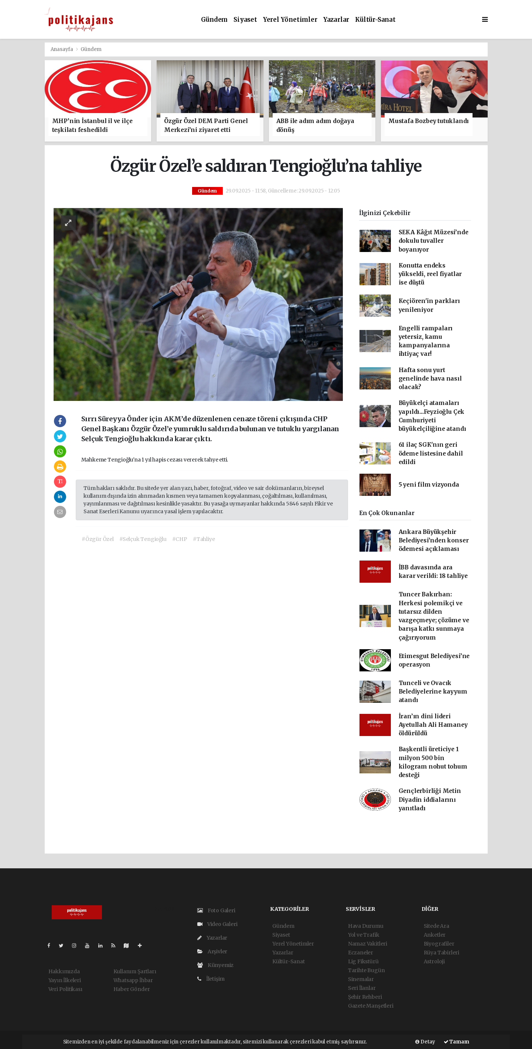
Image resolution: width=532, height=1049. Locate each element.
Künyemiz (215, 965)
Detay (425, 1042)
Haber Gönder (131, 989)
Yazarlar (336, 20)
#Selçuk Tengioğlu (143, 539)
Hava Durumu (365, 926)
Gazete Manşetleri (370, 1005)
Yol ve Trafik (363, 935)
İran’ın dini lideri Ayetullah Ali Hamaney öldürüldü (433, 725)
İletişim (211, 978)
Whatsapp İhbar (133, 980)
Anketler (435, 935)
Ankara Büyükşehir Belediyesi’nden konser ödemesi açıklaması (434, 540)
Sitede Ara (436, 926)
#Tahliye (204, 539)
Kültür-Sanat (375, 20)
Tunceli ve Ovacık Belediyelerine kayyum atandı (433, 692)
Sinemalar (361, 979)
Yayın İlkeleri (64, 980)
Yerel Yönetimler (290, 20)
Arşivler (212, 951)
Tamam (456, 1042)
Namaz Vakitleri (367, 943)
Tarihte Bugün (366, 970)
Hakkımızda (64, 971)
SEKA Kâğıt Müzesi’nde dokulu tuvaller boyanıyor (433, 241)
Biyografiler (439, 943)
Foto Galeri (216, 910)
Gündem (214, 20)
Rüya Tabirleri (441, 952)
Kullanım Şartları (134, 971)
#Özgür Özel (98, 539)
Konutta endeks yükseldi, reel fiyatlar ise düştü (430, 274)
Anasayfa (62, 49)
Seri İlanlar (362, 988)
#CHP (179, 539)
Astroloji (434, 961)
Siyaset (245, 20)
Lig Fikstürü (363, 961)
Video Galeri (217, 924)
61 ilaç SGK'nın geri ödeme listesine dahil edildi (431, 453)
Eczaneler (360, 952)
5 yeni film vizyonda (429, 484)
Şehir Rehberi (365, 997)
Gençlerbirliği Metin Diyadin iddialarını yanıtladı (430, 799)
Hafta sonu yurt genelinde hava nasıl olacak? (430, 379)
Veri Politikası (65, 989)
